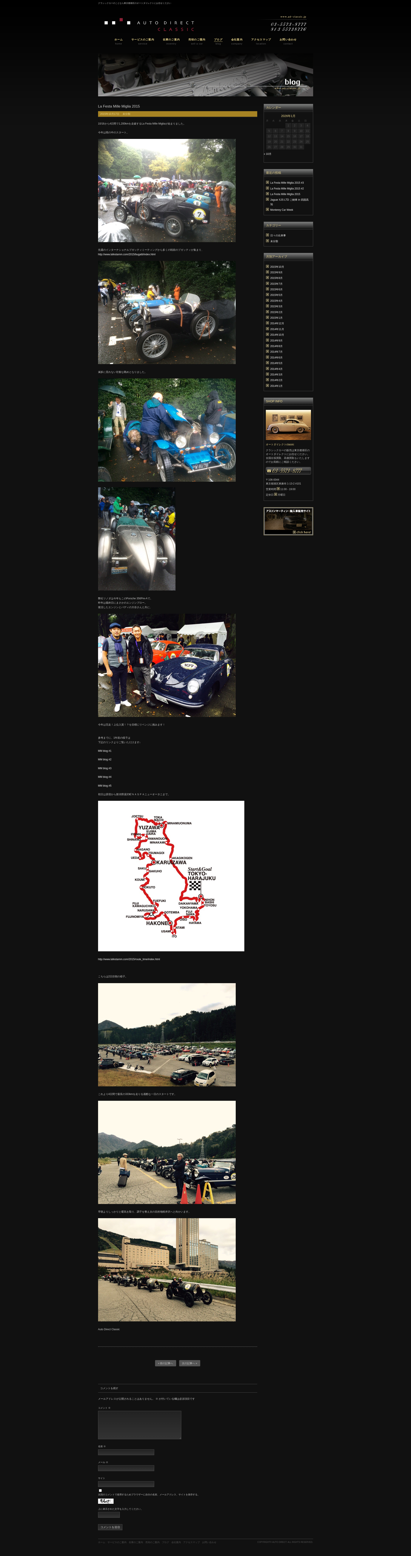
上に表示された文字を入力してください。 (120, 1514)
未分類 (126, 113)
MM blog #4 (105, 776)
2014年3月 (276, 374)
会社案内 (176, 1547)
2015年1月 (276, 317)
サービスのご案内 (117, 1547)
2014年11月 (277, 329)
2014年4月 (276, 369)
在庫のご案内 (136, 1547)
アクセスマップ (191, 1547)
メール (103, 1467)
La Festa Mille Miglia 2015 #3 (287, 182)
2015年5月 (276, 295)
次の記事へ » (189, 1363)
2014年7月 (276, 351)
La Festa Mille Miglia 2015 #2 (287, 188)
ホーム (101, 1547)
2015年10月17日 (109, 113)
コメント (104, 1408)
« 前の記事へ (165, 1363)
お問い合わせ (209, 1547)
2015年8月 (276, 278)
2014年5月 (276, 363)
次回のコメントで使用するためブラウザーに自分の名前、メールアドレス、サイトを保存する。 (149, 1499)
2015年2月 (276, 312)
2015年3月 (276, 306)
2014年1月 (276, 385)
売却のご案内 (152, 1547)
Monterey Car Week (281, 209)
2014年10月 (277, 334)
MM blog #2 (105, 759)
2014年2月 (276, 380)
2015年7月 (276, 283)
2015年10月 (277, 266)
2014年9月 (276, 340)
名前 (102, 1451)
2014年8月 (276, 346)
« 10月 (267, 153)
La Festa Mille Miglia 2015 (285, 194)
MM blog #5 (105, 785)
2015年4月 (276, 300)
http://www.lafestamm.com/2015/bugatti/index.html (126, 254)
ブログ (165, 1547)
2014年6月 (276, 357)
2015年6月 (276, 289)
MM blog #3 (105, 768)
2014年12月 (277, 323)
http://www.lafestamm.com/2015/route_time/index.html (129, 959)
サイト (101, 1483)
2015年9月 (276, 272)
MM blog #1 (105, 750)
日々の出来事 (278, 235)
